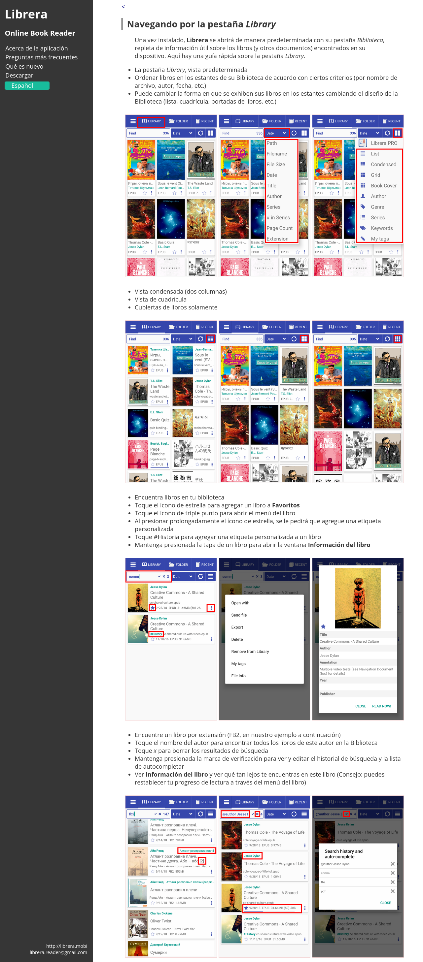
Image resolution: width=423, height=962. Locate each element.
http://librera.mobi (66, 946)
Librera (26, 14)
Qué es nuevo (24, 66)
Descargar (19, 75)
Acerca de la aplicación (36, 48)
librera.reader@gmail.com (58, 952)
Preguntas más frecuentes (41, 57)
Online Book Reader (40, 33)
